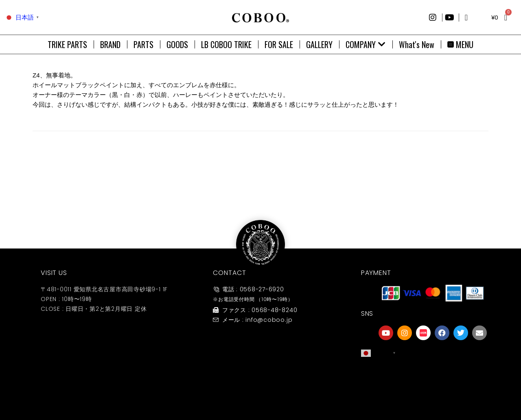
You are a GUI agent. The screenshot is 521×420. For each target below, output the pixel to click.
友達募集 (432, 392)
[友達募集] (432, 376)
